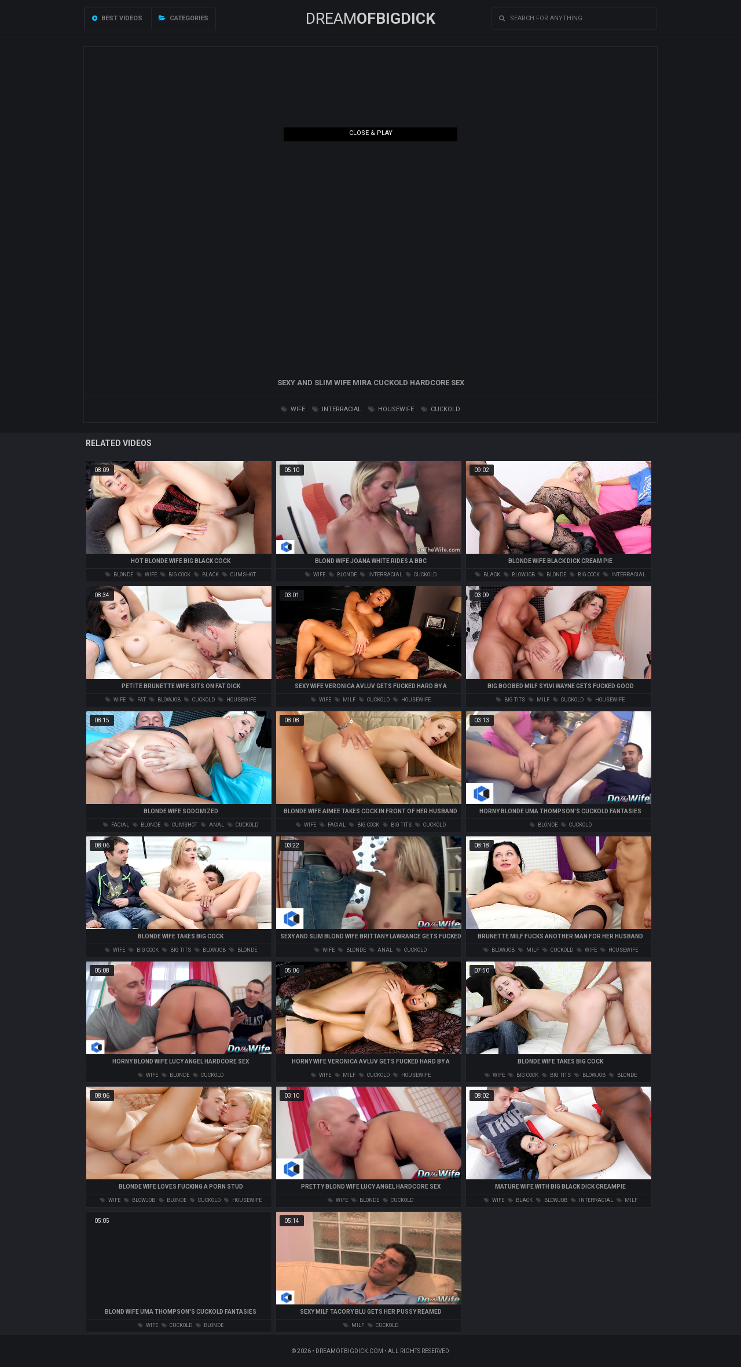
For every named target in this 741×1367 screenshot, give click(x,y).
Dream (370, 18)
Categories (183, 18)
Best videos (117, 18)
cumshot (239, 574)
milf (345, 700)
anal (212, 825)
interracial (336, 409)
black (206, 574)
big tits (510, 700)
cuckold (440, 409)
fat (137, 700)
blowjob (519, 574)
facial (116, 825)
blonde (119, 574)
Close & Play (370, 133)
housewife (391, 409)
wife (293, 409)
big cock (175, 574)
